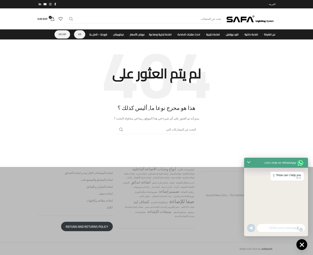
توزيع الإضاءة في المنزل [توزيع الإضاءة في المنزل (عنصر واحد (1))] (183, 196)
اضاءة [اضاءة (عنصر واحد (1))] (171, 182)
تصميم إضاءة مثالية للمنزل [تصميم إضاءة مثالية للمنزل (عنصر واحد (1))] (146, 192)
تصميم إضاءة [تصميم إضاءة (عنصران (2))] (169, 191)
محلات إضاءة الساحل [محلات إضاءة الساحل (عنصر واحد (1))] (134, 207)
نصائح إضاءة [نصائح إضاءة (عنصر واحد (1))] (140, 212)
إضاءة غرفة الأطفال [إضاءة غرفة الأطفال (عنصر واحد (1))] (142, 177)
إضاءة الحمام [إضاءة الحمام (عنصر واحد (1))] (175, 173)
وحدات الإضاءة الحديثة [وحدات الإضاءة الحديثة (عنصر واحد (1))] (184, 216)
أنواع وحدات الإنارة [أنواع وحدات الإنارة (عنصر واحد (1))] (186, 169)
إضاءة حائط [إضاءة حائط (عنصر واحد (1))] (129, 173)
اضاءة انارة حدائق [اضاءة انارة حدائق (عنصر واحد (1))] (160, 182)
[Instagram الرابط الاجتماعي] (50, 4)
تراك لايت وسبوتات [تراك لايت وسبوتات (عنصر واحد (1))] (141, 186)
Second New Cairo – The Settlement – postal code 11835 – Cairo (240, 197)
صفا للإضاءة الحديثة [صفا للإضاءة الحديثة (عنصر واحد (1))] (159, 202)
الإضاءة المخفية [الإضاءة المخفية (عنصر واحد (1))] (187, 186)
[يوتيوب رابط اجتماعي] (45, 4)
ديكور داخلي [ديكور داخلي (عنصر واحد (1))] (144, 196)
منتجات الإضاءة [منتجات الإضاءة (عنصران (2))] (159, 211)
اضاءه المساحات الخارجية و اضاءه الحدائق (89, 173)
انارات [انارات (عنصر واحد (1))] (176, 186)
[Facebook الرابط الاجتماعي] (55, 4)
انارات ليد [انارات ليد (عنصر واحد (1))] (156, 186)
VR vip (62, 34)
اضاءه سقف (106, 194)
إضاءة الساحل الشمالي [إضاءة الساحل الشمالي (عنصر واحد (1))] (158, 173)
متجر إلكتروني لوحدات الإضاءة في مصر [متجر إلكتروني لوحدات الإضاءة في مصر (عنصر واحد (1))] (162, 207)
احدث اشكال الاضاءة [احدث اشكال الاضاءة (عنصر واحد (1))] (185, 182)
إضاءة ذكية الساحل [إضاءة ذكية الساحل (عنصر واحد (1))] (161, 177)
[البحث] (144, 18)
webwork (266, 248)
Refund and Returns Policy (87, 226)
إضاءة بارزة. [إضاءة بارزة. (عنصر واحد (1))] (141, 173)
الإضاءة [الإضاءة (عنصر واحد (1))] (126, 182)
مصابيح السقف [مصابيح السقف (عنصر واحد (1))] (179, 212)
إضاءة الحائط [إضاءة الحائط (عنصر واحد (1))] (188, 173)
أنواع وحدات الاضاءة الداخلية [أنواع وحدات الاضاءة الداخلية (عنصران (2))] (154, 169)
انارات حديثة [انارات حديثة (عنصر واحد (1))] (166, 186)
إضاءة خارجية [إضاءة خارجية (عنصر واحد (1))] (188, 177)
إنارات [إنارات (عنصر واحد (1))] (129, 177)
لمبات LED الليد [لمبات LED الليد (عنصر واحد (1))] (187, 207)
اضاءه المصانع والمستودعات (97, 180)
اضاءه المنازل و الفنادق (100, 187)
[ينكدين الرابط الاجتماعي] (40, 4)
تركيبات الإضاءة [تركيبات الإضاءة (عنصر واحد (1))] (187, 192)
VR (79, 34)
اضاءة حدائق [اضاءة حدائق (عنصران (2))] (141, 182)
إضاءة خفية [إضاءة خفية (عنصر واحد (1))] (176, 177)
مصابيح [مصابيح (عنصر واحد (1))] (191, 212)
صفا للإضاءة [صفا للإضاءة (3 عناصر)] (181, 201)
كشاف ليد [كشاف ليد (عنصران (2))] (141, 202)
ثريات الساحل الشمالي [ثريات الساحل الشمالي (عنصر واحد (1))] (162, 196)
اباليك (109, 208)
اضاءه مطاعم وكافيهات (99, 201)
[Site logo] (250, 18)
